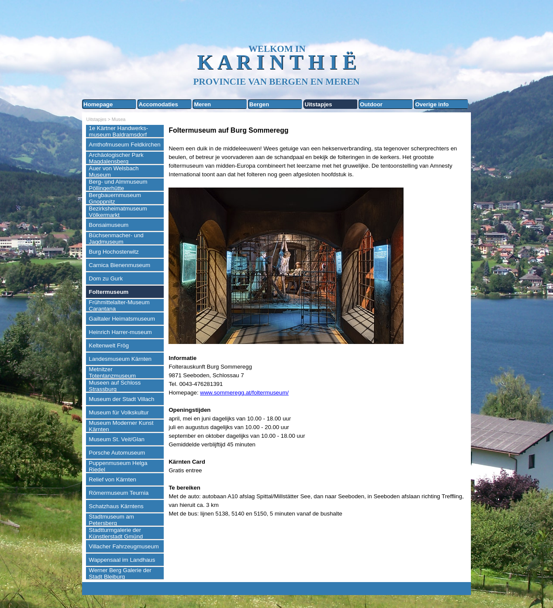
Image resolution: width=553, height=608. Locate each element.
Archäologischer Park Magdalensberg (116, 158)
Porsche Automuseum (117, 452)
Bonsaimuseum (109, 225)
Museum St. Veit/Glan (117, 439)
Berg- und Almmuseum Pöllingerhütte (118, 184)
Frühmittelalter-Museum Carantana (119, 305)
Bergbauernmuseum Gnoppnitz (115, 198)
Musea (119, 119)
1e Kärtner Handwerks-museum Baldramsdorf (118, 131)
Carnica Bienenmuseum (119, 265)
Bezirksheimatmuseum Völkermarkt (118, 211)
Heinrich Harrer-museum (120, 332)
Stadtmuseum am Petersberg (111, 519)
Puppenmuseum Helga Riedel (118, 466)
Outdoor (371, 104)
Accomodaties (158, 104)
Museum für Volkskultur (119, 412)
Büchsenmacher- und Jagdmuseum (116, 238)
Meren (202, 104)
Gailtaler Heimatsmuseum (122, 318)
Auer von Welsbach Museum (114, 171)
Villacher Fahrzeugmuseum (124, 546)
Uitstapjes (318, 104)
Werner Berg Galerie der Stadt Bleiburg (120, 573)
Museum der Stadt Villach (122, 399)
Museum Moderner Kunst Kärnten (121, 426)
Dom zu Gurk (106, 278)
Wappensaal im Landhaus (122, 560)
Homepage (98, 104)
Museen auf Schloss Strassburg (115, 385)
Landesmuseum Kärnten (120, 359)
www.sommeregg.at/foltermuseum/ (244, 392)
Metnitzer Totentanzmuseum (112, 372)
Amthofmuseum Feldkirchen (125, 144)
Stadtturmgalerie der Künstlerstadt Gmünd (116, 533)
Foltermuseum (109, 292)
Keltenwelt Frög (109, 345)
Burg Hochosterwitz (114, 251)
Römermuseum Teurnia (119, 493)
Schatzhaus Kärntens (116, 506)
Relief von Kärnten (113, 479)
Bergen (259, 104)
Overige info (432, 104)
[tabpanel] (317, 321)
